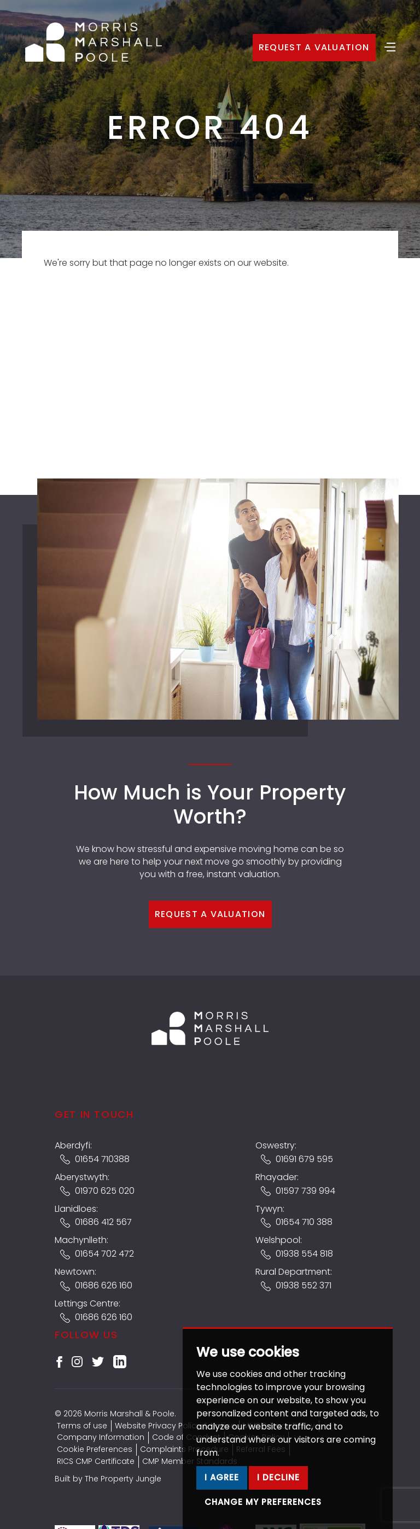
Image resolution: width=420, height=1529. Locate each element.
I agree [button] (222, 1477)
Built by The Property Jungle (108, 1478)
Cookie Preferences (94, 1449)
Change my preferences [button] (263, 1502)
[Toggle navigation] (389, 46)
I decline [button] (278, 1477)
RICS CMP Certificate (96, 1461)
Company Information (100, 1437)
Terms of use (82, 1425)
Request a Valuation (314, 47)
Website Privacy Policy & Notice (175, 1425)
